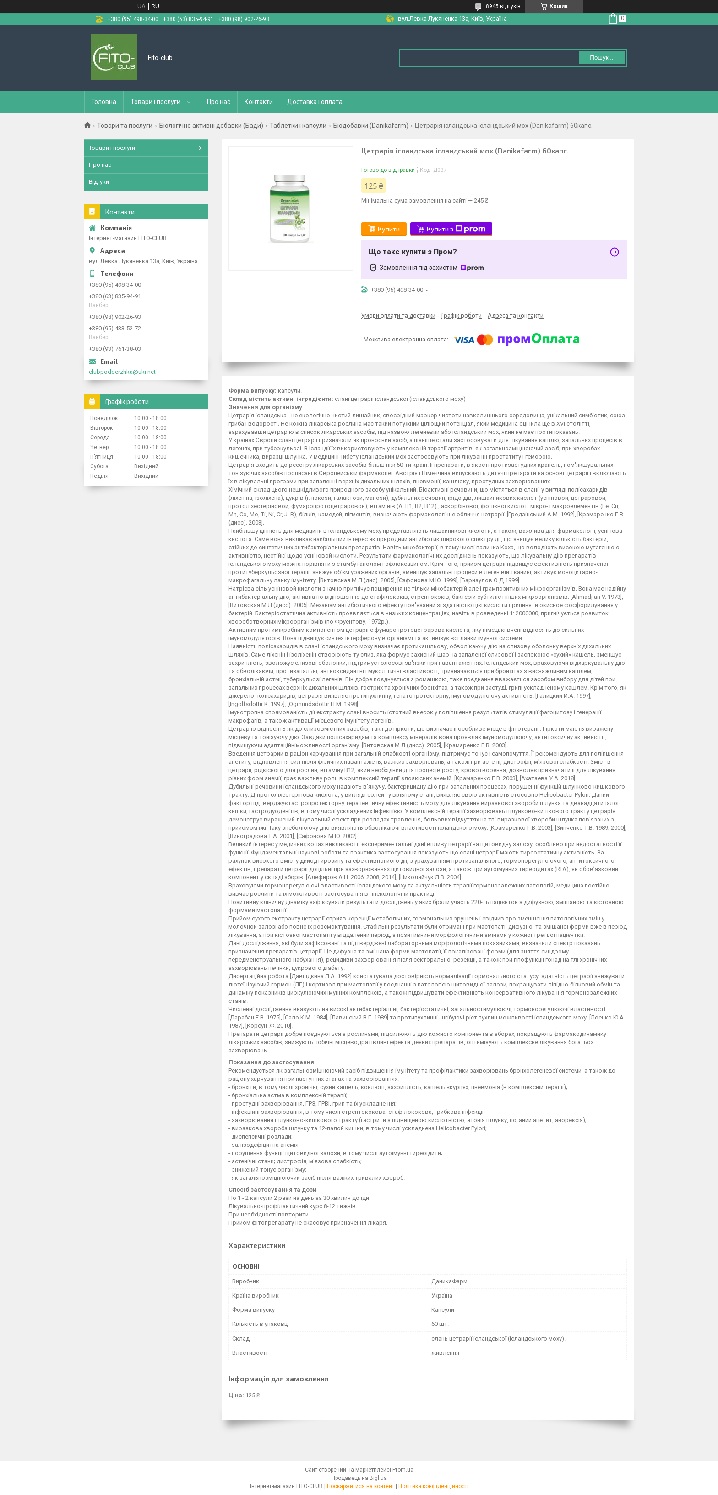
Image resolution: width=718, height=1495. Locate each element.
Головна (104, 101)
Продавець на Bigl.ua (359, 1478)
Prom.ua (402, 1470)
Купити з (456, 229)
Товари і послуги (155, 101)
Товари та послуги (124, 125)
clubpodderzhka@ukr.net (122, 371)
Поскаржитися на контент (360, 1486)
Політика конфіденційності (433, 1486)
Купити (389, 229)
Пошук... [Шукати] (601, 57)
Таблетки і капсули (298, 125)
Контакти (259, 101)
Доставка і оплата (315, 101)
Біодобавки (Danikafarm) (370, 125)
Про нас (218, 101)
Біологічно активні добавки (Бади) (211, 125)
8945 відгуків (503, 6)
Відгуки (99, 181)
